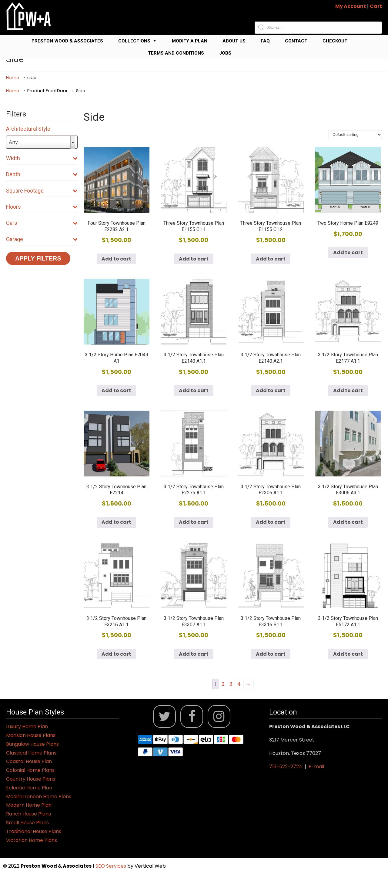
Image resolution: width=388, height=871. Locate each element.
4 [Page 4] (239, 684)
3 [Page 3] (230, 684)
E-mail (316, 766)
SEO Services (111, 866)
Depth (42, 174)
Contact (296, 41)
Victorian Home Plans (31, 840)
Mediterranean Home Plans (38, 796)
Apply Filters (38, 258)
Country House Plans (30, 778)
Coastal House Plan (29, 761)
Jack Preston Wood (29, 16)
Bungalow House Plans (32, 744)
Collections (137, 41)
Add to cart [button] (116, 258)
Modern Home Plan (29, 805)
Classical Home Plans (31, 752)
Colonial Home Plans (30, 770)
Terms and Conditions (176, 53)
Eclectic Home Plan (29, 787)
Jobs (225, 53)
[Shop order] (355, 134)
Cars (42, 223)
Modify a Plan (189, 41)
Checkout (335, 41)
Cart (376, 6)
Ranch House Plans (28, 813)
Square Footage (42, 190)
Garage (42, 239)
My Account (350, 6)
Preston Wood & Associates (67, 41)
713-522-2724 (285, 766)
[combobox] (42, 142)
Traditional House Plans (33, 831)
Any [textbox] (13, 142)
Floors (42, 206)
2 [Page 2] (223, 684)
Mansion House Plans (30, 735)
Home (12, 78)
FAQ (265, 41)
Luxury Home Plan (27, 726)
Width (42, 158)
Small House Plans (27, 822)
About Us (234, 41)
